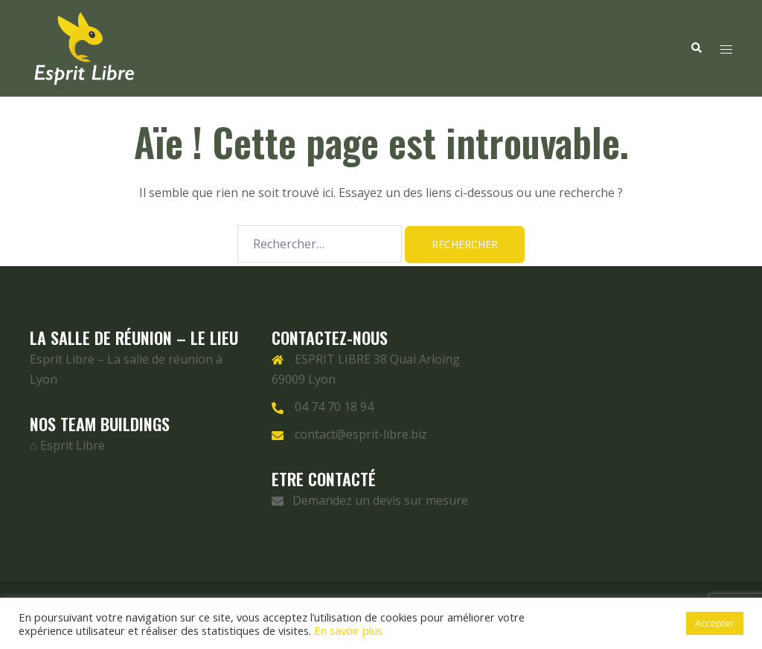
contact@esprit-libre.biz (361, 434)
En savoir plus (348, 630)
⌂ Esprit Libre (67, 445)
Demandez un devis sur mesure (370, 500)
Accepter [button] (714, 623)
